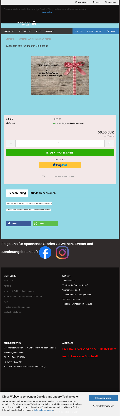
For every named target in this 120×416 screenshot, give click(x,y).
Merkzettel (110, 2)
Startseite (47, 12)
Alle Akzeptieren (103, 398)
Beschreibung (17, 193)
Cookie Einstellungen (13, 312)
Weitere (49, 31)
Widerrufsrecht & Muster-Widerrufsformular (23, 296)
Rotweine (9, 31)
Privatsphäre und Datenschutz (17, 307)
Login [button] (96, 2)
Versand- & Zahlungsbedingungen (19, 291)
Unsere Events (94, 31)
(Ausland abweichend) (75, 123)
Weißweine (25, 31)
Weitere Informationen (103, 406)
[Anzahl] (60, 143)
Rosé (38, 31)
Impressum (9, 280)
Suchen (78, 31)
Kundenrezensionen (43, 193)
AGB (6, 302)
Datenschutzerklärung (43, 410)
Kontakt (7, 286)
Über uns (111, 31)
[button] (81, 2)
